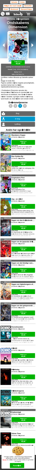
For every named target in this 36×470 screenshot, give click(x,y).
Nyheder (14, 2)
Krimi (6, 9)
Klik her (4, 460)
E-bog (17, 119)
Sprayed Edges (26, 9)
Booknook (14, 9)
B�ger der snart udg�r (13, 6)
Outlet (22, 2)
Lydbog (17, 124)
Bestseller (28, 6)
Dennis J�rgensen (18, 19)
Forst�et (17, 466)
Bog (17, 113)
